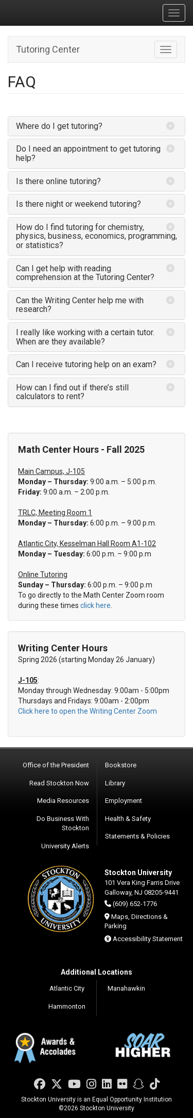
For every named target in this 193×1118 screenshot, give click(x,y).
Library (115, 783)
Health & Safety (128, 819)
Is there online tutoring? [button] (58, 181)
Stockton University (56, 12)
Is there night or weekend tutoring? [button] (78, 204)
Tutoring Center (48, 49)
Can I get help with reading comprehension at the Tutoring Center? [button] (85, 273)
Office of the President (56, 765)
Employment (123, 800)
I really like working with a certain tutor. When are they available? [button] (85, 337)
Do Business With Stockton (63, 823)
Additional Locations (96, 972)
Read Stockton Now (59, 783)
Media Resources (63, 800)
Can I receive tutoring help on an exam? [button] (86, 364)
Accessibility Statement (148, 939)
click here (95, 605)
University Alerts (65, 846)
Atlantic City (66, 988)
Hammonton (66, 1006)
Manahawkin (126, 988)
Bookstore (120, 765)
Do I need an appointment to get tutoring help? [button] (88, 153)
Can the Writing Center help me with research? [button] (80, 305)
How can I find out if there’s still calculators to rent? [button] (72, 392)
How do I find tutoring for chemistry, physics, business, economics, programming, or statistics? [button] (96, 236)
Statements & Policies (137, 836)
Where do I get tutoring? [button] (59, 126)
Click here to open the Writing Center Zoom (87, 711)
